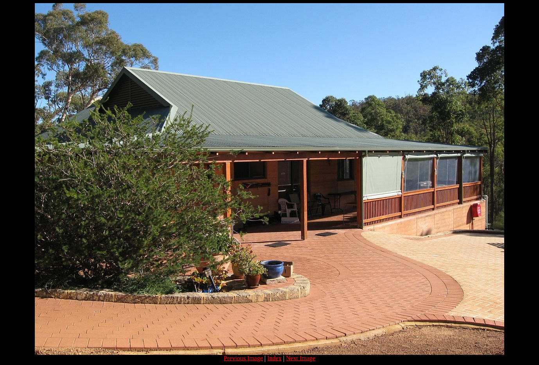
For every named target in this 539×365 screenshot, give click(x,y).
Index (274, 358)
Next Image (300, 358)
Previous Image (243, 358)
